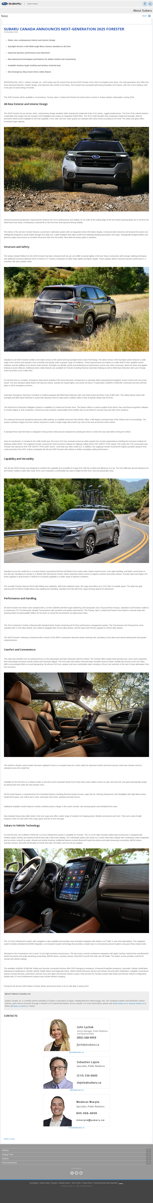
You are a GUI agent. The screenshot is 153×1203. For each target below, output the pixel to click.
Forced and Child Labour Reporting (105, 1183)
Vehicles (5, 1150)
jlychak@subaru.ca (76, 1052)
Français (54, 1183)
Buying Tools (7, 1154)
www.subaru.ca (119, 1003)
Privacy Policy (87, 1183)
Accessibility (34, 1183)
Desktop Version (64, 1183)
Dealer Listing (44, 1183)
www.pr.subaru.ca (136, 1003)
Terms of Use (76, 1183)
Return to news (9, 1139)
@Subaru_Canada (18, 1006)
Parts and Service (9, 1162)
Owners (5, 1158)
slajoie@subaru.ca (76, 1090)
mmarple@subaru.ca (77, 1128)
